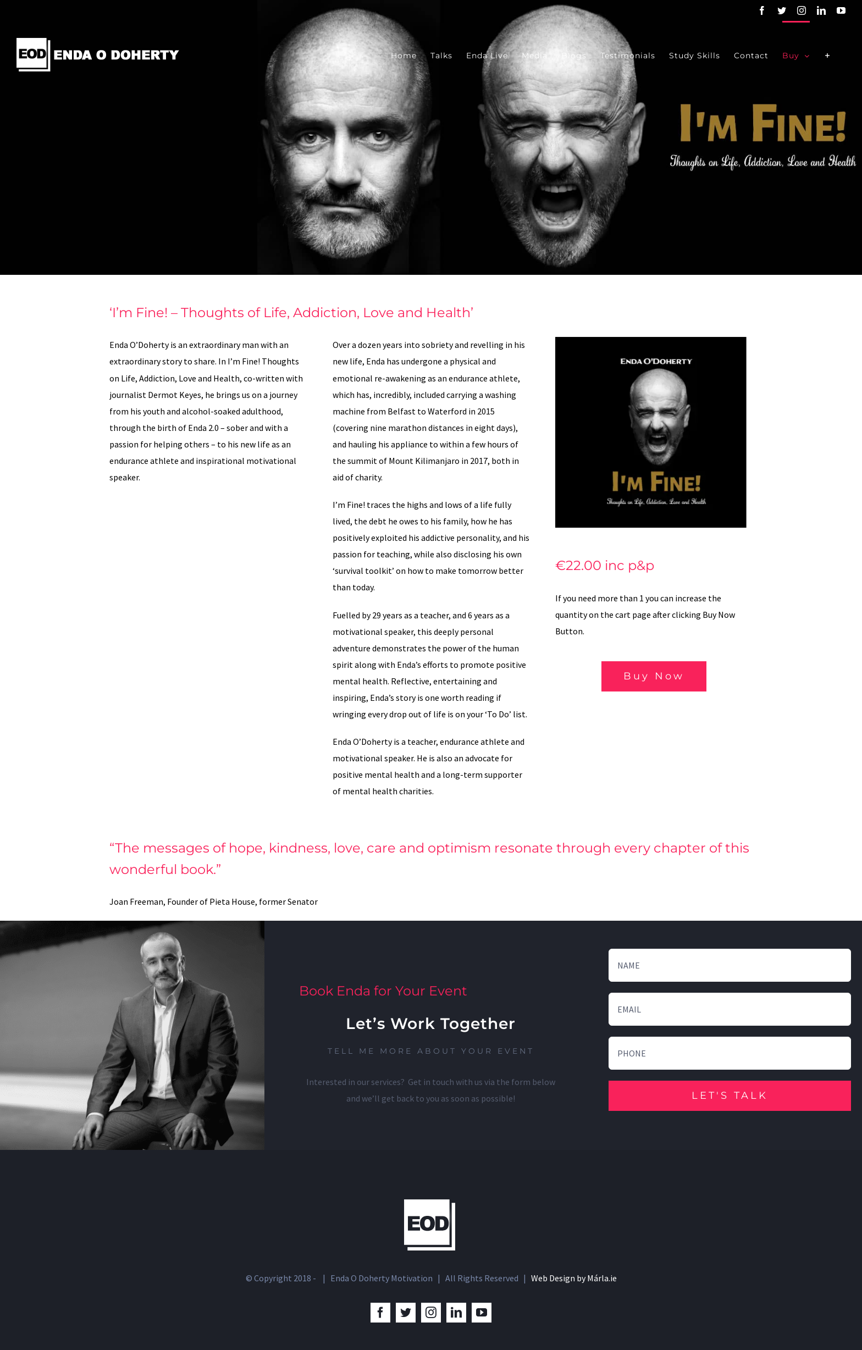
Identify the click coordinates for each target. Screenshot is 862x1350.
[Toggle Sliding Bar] (828, 54)
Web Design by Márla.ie (574, 1277)
